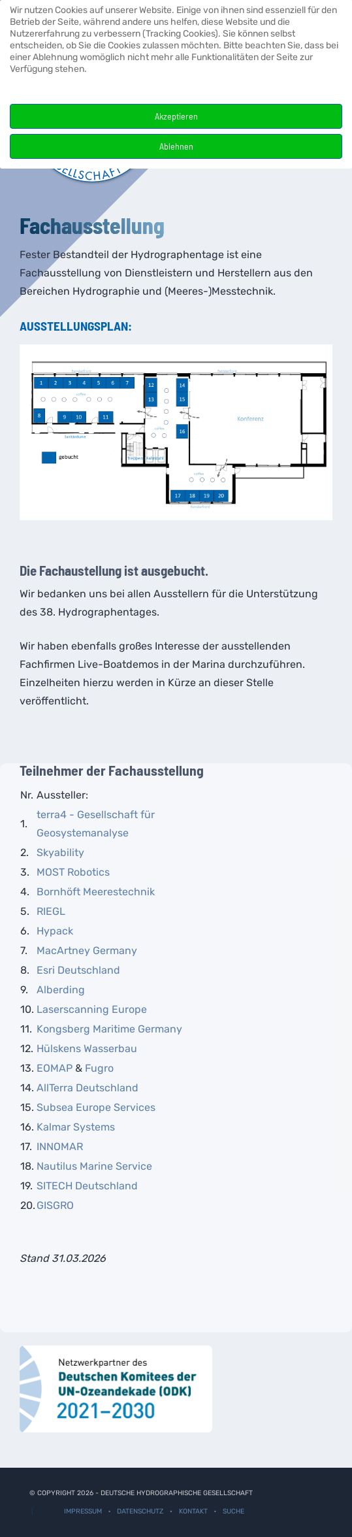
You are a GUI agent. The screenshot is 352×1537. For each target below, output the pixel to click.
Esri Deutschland (78, 970)
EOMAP (54, 1068)
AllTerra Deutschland (87, 1088)
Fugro (99, 1068)
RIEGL (51, 911)
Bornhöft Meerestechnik (96, 891)
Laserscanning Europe (92, 1009)
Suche (233, 1511)
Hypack (55, 931)
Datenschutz (140, 1511)
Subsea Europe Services (96, 1107)
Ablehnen (176, 146)
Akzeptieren (176, 116)
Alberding (61, 989)
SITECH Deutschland (87, 1186)
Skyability (60, 852)
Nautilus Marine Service (94, 1166)
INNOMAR (60, 1146)
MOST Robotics (73, 872)
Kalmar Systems (76, 1127)
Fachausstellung (92, 225)
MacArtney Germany (87, 950)
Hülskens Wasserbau (87, 1048)
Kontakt (193, 1511)
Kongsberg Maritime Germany (109, 1029)
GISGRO (55, 1205)
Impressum (83, 1511)
